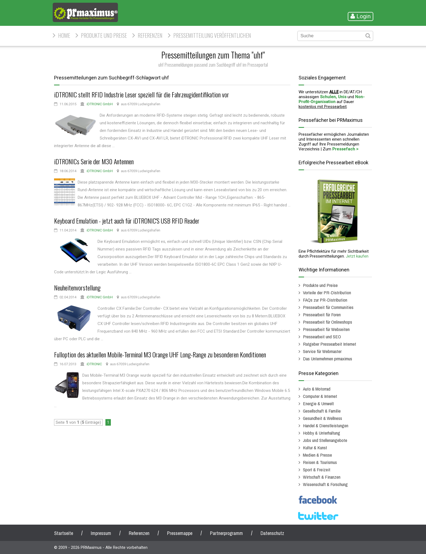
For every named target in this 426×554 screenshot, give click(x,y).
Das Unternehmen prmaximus (327, 358)
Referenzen (150, 35)
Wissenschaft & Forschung (325, 484)
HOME (64, 35)
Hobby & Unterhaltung (321, 433)
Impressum (101, 533)
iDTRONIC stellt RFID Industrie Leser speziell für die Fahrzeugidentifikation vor (141, 94)
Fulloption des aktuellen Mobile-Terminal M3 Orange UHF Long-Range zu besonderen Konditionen (160, 354)
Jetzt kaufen (357, 256)
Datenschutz (272, 533)
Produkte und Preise (104, 35)
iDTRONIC (94, 364)
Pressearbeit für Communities (328, 307)
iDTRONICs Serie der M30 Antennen (94, 161)
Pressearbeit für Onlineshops (327, 322)
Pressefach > (345, 149)
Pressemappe (179, 533)
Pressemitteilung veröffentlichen (212, 35)
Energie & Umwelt (318, 403)
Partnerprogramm (226, 533)
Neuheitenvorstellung (77, 287)
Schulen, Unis (333, 96)
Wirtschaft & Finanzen (321, 477)
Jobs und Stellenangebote (325, 440)
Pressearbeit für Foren (322, 314)
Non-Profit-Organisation (332, 99)
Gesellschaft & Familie (322, 411)
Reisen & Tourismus (320, 462)
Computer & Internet (320, 396)
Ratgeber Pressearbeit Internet (329, 344)
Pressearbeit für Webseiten (326, 329)
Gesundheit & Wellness (322, 418)
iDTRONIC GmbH (100, 104)
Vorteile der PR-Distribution (327, 292)
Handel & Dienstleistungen (325, 425)
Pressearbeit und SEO (322, 336)
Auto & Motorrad (316, 389)
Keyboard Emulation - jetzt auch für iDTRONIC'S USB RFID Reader (126, 220)
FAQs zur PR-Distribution (325, 300)
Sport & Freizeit (316, 469)
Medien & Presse (317, 455)
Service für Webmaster (322, 351)
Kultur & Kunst (315, 447)
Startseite (63, 533)
